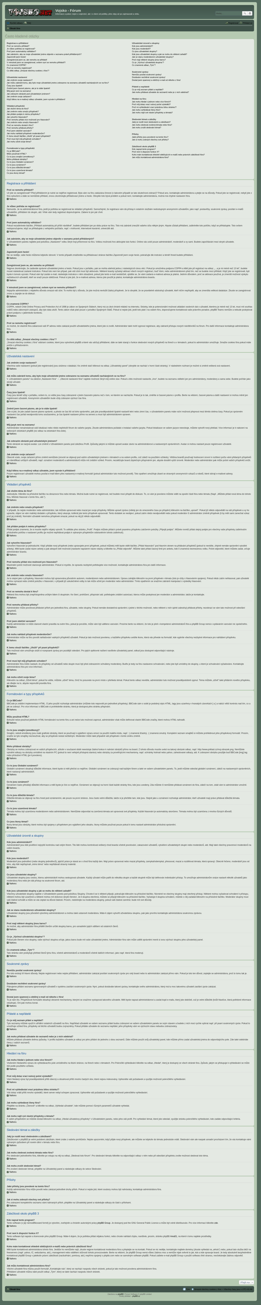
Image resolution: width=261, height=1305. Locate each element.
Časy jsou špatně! (14, 86)
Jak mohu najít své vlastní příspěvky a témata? (152, 112)
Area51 (173, 1236)
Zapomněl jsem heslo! (16, 57)
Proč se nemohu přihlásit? (18, 46)
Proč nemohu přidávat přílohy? (20, 128)
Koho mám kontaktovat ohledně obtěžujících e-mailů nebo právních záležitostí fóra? (168, 155)
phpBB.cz (136, 1296)
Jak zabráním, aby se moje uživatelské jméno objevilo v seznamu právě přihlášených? (44, 54)
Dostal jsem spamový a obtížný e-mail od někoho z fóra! (156, 80)
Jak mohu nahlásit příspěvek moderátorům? (26, 133)
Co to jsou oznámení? (16, 165)
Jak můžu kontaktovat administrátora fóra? (150, 157)
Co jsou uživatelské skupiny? (144, 51)
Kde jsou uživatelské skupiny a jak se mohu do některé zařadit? (159, 54)
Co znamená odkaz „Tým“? (144, 65)
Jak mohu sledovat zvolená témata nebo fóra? (152, 125)
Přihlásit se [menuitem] (247, 23)
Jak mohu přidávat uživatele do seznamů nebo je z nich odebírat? (160, 92)
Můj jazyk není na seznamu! (19, 91)
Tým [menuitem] (188, 1289)
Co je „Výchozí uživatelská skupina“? (148, 62)
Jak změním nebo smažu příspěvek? (23, 111)
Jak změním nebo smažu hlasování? (23, 122)
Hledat (244, 13)
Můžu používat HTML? (17, 154)
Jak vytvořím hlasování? (17, 117)
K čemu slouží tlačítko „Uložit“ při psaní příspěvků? (29, 136)
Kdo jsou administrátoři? (142, 46)
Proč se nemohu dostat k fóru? (20, 125)
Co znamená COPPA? (16, 65)
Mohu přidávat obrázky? (17, 159)
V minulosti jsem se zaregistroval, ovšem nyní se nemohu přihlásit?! (36, 62)
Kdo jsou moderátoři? (141, 49)
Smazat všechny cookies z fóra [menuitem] (207, 1289)
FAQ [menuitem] (29, 23)
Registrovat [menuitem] (233, 23)
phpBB (120, 1294)
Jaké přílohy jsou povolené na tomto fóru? (150, 137)
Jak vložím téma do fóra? (18, 109)
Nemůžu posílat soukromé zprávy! (147, 74)
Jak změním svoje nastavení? (20, 80)
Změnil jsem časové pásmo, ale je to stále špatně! (28, 88)
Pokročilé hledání (249, 13)
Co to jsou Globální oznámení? (20, 162)
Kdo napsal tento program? (144, 149)
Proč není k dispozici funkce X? (145, 152)
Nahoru (12, 199)
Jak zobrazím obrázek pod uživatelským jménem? (28, 94)
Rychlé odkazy (16, 23)
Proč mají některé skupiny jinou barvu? (149, 60)
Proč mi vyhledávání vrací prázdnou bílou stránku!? (154, 107)
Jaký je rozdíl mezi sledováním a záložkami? (151, 122)
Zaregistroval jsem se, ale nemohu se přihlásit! (27, 60)
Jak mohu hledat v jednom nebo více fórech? (151, 102)
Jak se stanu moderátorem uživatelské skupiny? (153, 57)
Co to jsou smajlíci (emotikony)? (21, 157)
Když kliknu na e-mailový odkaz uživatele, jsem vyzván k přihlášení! (36, 99)
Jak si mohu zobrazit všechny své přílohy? (150, 140)
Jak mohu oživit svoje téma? (19, 142)
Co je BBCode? (13, 151)
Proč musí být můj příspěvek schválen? (24, 139)
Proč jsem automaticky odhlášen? (21, 51)
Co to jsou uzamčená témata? (20, 170)
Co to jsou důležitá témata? (18, 167)
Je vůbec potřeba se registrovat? (21, 49)
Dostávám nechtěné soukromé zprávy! (148, 77)
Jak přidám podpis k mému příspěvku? (23, 114)
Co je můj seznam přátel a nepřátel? (148, 89)
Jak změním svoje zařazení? (19, 96)
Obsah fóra (15, 1289)
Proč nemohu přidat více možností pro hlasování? (28, 120)
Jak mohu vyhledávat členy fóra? (146, 110)
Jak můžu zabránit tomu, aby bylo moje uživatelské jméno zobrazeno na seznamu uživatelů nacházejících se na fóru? (58, 83)
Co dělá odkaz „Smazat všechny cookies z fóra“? (28, 71)
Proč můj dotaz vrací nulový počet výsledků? (151, 104)
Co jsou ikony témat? (16, 173)
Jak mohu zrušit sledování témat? (146, 127)
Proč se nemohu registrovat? (19, 68)
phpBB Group (103, 1223)
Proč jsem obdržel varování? (19, 131)
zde (216, 1223)
